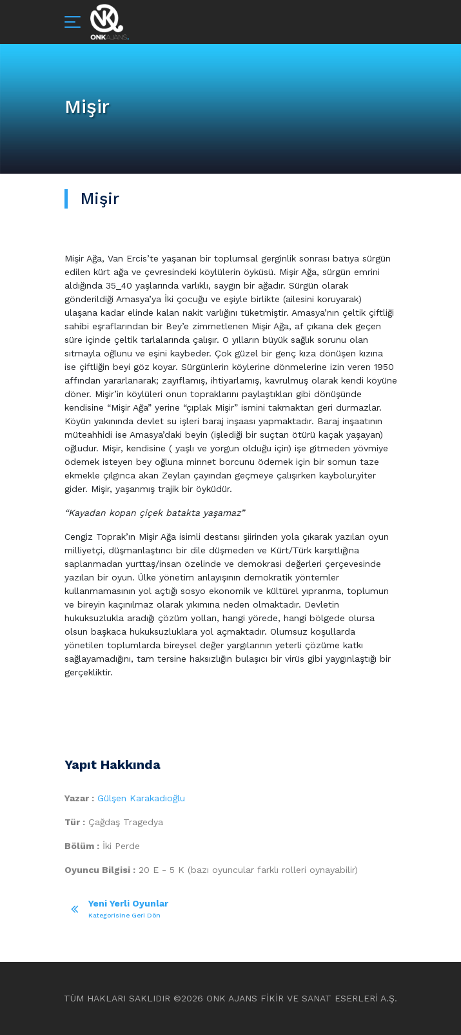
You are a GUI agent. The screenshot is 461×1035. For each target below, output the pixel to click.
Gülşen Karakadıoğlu (141, 798)
